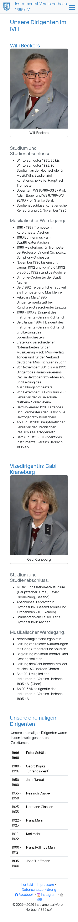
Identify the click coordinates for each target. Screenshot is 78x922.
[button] (72, 7)
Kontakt (27, 884)
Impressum (45, 884)
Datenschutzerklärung (39, 889)
